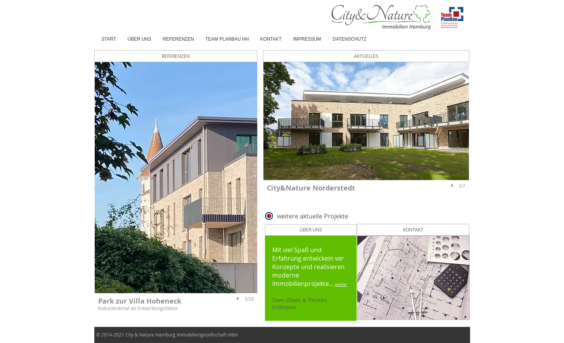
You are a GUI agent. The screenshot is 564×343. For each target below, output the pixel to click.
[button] (176, 190)
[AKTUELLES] (366, 56)
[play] (239, 298)
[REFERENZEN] (175, 56)
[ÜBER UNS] (311, 230)
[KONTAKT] (413, 230)
